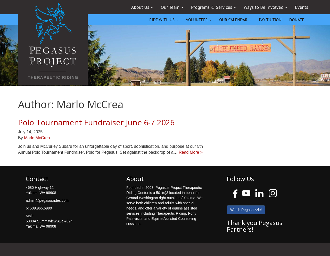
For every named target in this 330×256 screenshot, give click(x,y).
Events (301, 7)
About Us (142, 7)
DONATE (296, 19)
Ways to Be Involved (265, 7)
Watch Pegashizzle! (246, 210)
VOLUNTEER (198, 19)
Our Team (172, 7)
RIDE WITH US (163, 19)
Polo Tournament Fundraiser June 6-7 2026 (96, 122)
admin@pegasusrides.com (47, 200)
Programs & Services (213, 7)
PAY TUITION (270, 19)
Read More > (191, 152)
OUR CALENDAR (235, 19)
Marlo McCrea (37, 138)
